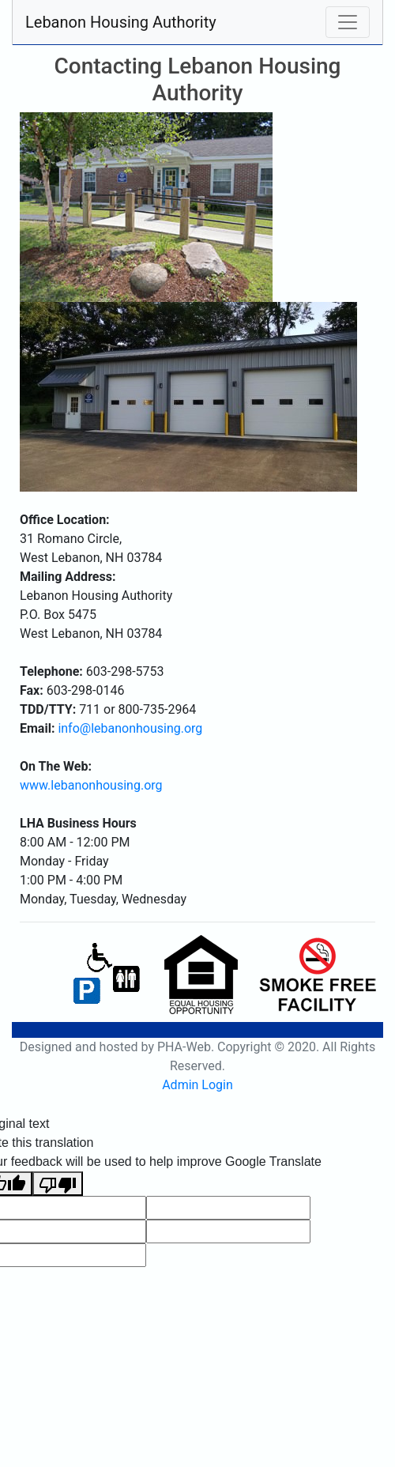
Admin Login (197, 1084)
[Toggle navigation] (347, 22)
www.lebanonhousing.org (91, 785)
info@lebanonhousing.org (130, 728)
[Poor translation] (57, 1183)
